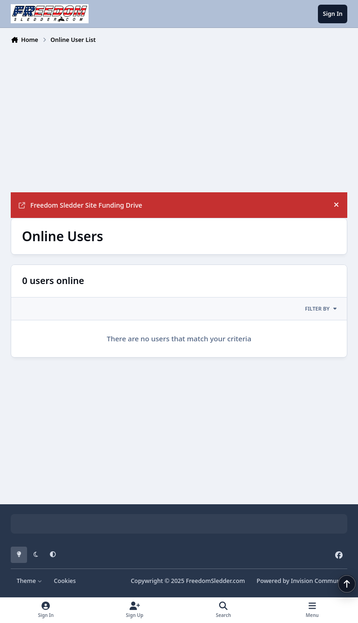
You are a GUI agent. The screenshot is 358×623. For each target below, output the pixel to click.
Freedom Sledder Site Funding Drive (80, 205)
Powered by (302, 581)
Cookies (65, 581)
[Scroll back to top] (346, 584)
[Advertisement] (179, 117)
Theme (29, 581)
